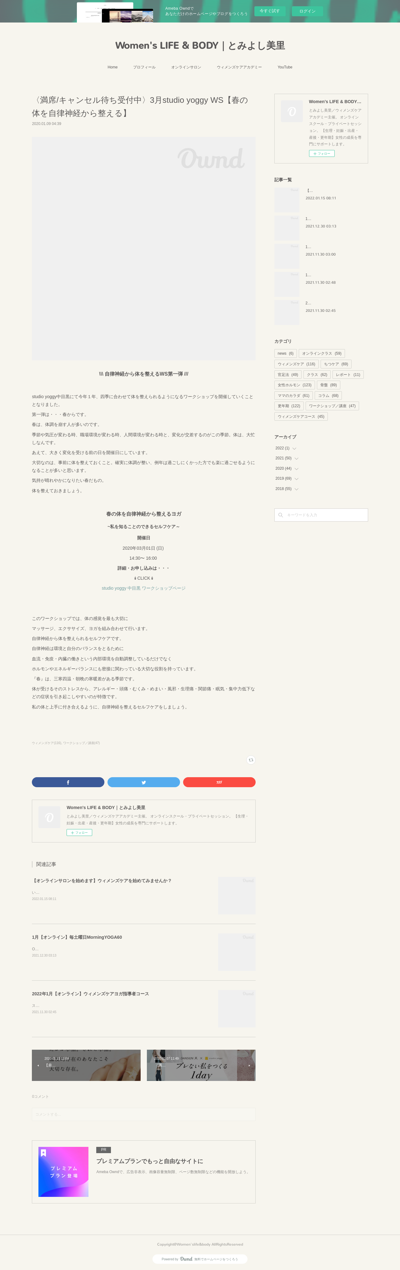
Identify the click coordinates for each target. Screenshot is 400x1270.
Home (113, 67)
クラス (317, 374)
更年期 (289, 406)
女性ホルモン (295, 385)
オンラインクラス (321, 353)
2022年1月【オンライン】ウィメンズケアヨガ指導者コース (90, 993)
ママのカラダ (293, 395)
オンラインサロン (186, 67)
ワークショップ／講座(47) (81, 743)
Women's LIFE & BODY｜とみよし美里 (200, 45)
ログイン (307, 11)
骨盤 (328, 385)
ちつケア (336, 364)
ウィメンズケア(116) (46, 743)
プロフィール (144, 67)
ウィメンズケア (296, 364)
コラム (328, 395)
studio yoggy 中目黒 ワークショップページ (144, 588)
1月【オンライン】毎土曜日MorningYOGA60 (77, 937)
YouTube (285, 67)
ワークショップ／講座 (332, 406)
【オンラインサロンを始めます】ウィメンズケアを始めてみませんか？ (102, 880)
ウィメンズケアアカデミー (239, 67)
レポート (348, 374)
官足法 (288, 374)
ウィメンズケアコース (301, 416)
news (286, 353)
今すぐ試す (270, 10)
